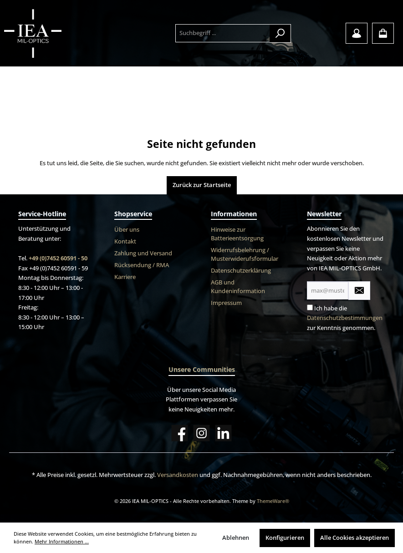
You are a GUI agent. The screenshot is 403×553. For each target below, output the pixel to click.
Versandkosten (177, 475)
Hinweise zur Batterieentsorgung (237, 234)
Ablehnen (235, 538)
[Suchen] (280, 33)
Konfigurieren (284, 538)
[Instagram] (201, 433)
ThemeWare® (273, 500)
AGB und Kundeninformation (238, 287)
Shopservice (133, 213)
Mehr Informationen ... (62, 541)
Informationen (234, 213)
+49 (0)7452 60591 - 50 (58, 258)
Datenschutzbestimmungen (345, 318)
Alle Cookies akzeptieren (354, 538)
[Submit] (359, 290)
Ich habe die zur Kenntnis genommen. (345, 318)
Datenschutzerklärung (241, 270)
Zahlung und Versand (143, 253)
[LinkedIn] (223, 433)
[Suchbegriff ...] (222, 33)
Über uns (126, 229)
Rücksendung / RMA (141, 265)
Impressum (226, 303)
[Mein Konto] (356, 33)
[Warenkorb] (383, 33)
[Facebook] (179, 433)
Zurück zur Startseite (202, 185)
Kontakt (125, 241)
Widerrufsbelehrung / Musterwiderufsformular (244, 254)
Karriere (125, 277)
